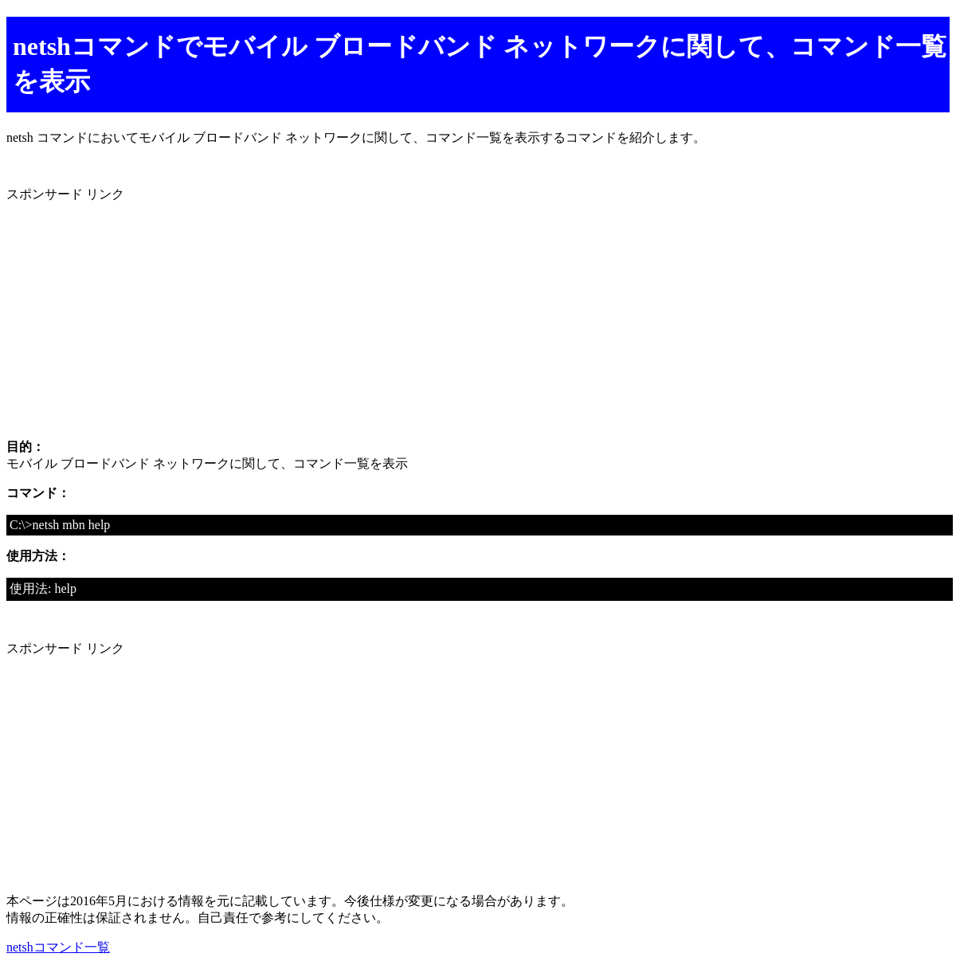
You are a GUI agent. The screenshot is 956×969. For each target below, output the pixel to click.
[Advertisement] (478, 314)
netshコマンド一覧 (58, 947)
